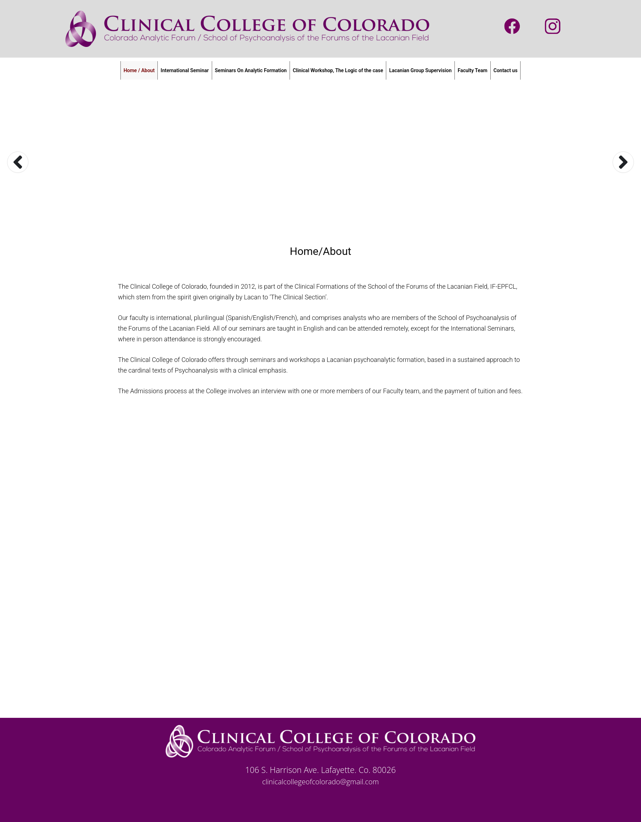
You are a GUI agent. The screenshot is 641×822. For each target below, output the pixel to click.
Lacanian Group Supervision (420, 70)
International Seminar (185, 70)
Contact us (506, 70)
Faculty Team (473, 70)
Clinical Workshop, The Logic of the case (338, 70)
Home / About (139, 70)
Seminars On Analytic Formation (251, 70)
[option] (320, 161)
